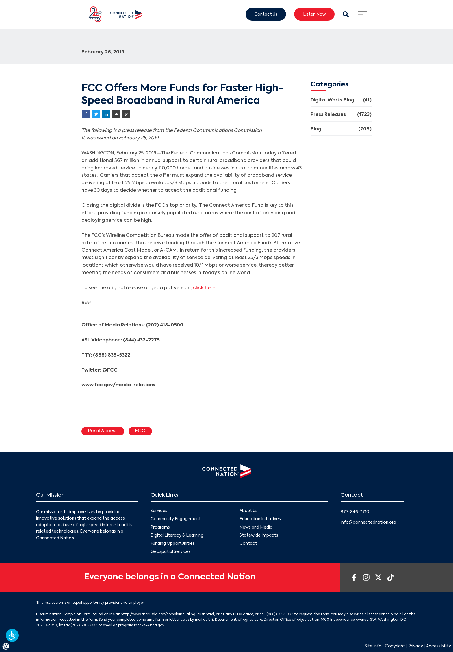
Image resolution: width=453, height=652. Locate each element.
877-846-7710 (355, 512)
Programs (160, 527)
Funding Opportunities (173, 544)
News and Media (256, 527)
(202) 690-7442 (83, 625)
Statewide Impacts (259, 535)
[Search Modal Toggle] (346, 14)
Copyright (395, 646)
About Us (248, 511)
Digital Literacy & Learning (177, 535)
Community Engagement (176, 519)
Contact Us (265, 14)
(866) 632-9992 (279, 614)
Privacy (415, 646)
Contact (248, 544)
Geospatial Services (171, 552)
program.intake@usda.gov (141, 625)
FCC (140, 431)
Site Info (373, 646)
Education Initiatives (260, 519)
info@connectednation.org (368, 522)
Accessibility (438, 646)
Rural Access (103, 431)
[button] (12, 635)
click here (204, 288)
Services (159, 511)
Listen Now (314, 14)
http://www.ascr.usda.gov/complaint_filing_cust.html (167, 614)
